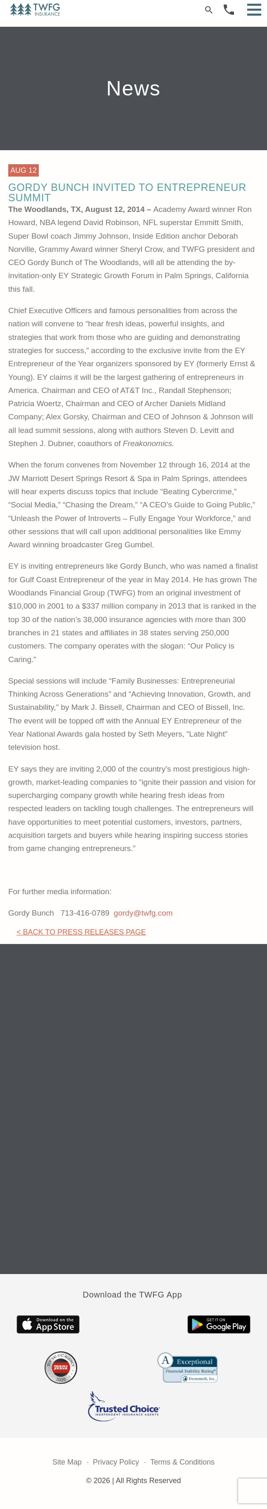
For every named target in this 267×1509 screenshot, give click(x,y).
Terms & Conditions (182, 1462)
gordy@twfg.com (143, 913)
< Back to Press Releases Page (81, 932)
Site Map (67, 1462)
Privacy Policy (116, 1462)
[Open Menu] (254, 9)
